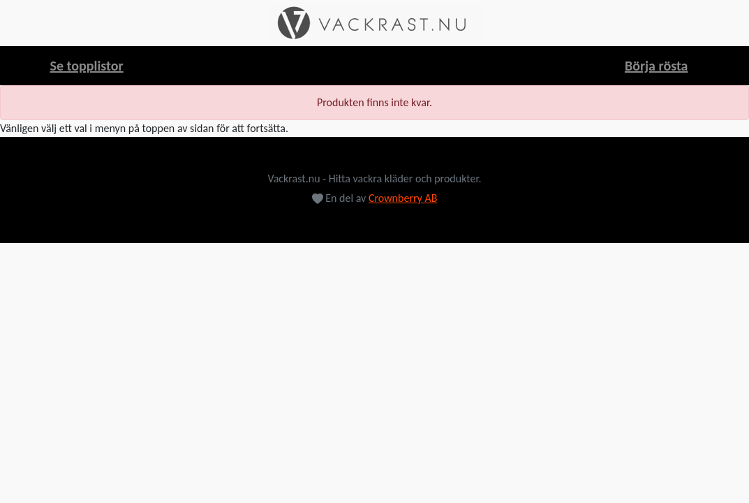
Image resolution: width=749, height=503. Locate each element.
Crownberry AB (403, 198)
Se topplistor (87, 65)
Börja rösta (656, 65)
